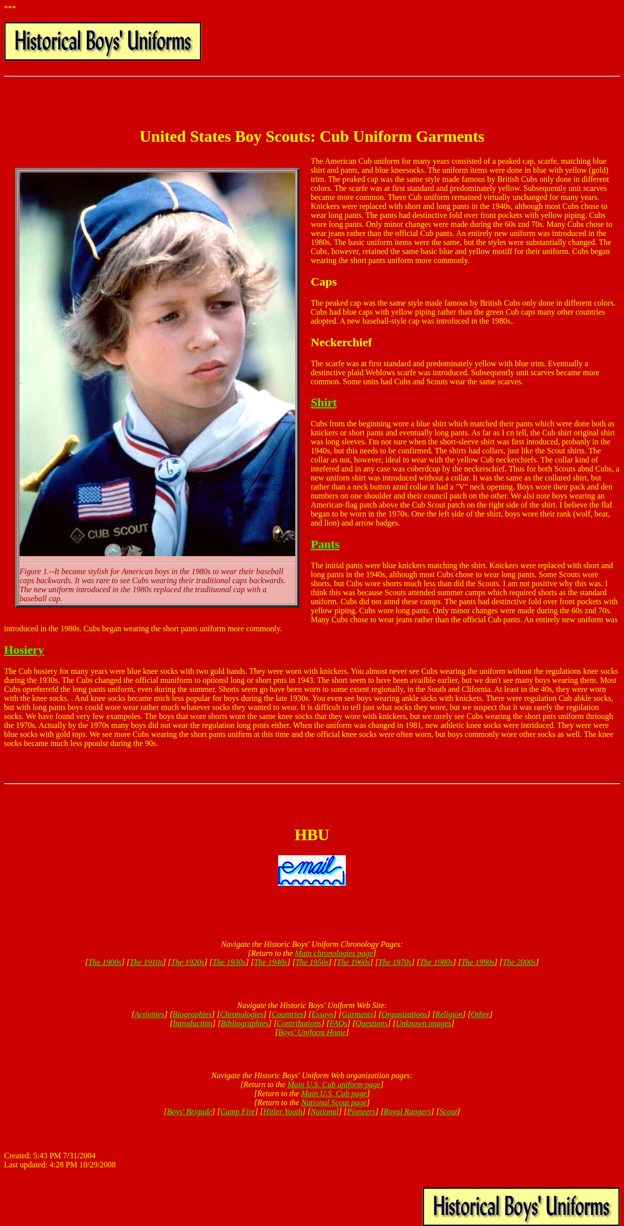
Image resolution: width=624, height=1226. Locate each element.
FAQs (338, 1023)
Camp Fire (237, 1111)
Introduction (193, 1023)
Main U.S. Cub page (334, 1093)
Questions (371, 1023)
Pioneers (361, 1111)
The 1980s (436, 962)
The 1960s (353, 962)
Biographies (192, 1014)
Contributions (299, 1023)
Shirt (324, 402)
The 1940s (270, 962)
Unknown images (424, 1023)
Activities (149, 1014)
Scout (449, 1111)
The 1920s (187, 962)
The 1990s (477, 962)
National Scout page (334, 1102)
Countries (287, 1014)
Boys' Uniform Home (312, 1032)
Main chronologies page (334, 953)
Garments (357, 1014)
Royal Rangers (407, 1111)
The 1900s (104, 962)
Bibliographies (245, 1023)
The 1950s (311, 962)
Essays (323, 1014)
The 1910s (146, 962)
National (325, 1111)
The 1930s (229, 962)
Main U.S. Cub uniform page (333, 1084)
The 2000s (519, 962)
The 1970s (394, 962)
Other (480, 1014)
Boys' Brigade (189, 1111)
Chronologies (242, 1014)
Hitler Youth (282, 1111)
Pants (325, 544)
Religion (449, 1014)
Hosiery (24, 649)
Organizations (404, 1014)
